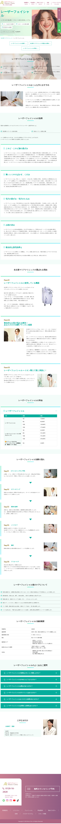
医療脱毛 (5, 811)
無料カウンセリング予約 (40, 789)
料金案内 (40, 811)
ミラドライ (16, 811)
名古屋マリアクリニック (6, 38)
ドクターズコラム (28, 814)
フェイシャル (28, 811)
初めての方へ (52, 811)
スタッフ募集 (42, 814)
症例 (16, 814)
